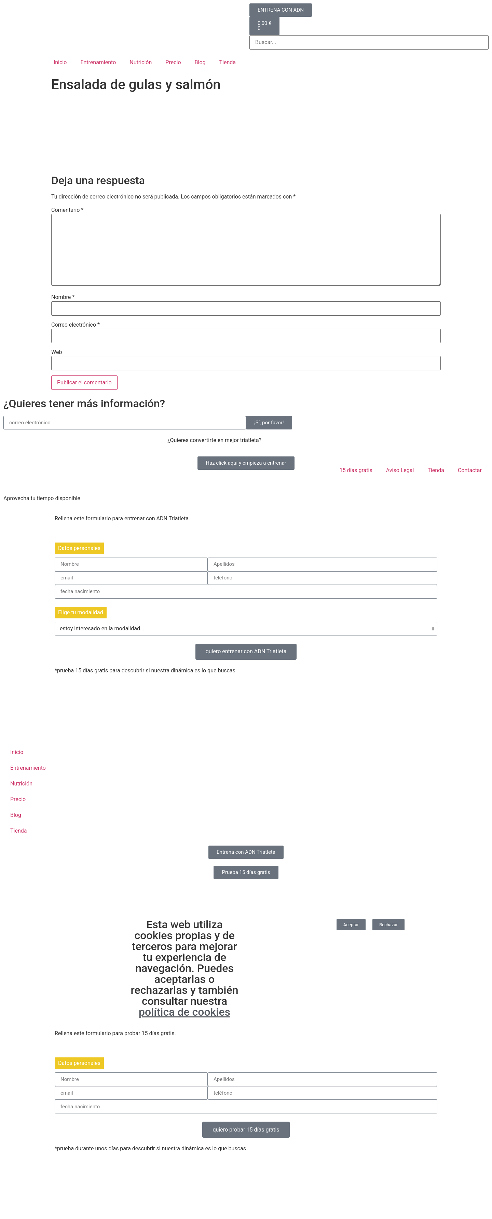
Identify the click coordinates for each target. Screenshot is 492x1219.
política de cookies (184, 1011)
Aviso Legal (400, 470)
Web (56, 352)
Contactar (470, 470)
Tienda (227, 62)
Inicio (60, 62)
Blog (200, 62)
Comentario (67, 210)
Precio (173, 62)
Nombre (62, 297)
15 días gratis (356, 470)
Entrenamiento (98, 62)
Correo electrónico (75, 325)
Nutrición (140, 62)
